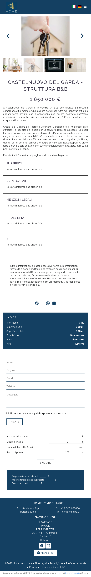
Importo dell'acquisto (18, 436)
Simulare (45, 462)
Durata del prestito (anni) (20, 447)
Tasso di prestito (15, 452)
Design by (52, 567)
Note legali (41, 563)
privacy (59, 573)
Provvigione (56, 563)
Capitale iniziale (15, 441)
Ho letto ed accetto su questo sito (38, 413)
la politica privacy (41, 413)
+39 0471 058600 (70, 508)
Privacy (33, 567)
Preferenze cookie (76, 563)
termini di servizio (72, 573)
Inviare (14, 421)
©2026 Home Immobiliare (18, 563)
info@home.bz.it (70, 511)
